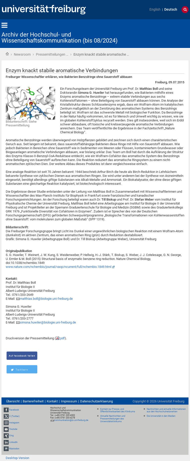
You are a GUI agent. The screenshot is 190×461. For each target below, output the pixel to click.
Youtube (13, 429)
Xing (11, 436)
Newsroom (22, 54)
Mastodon (14, 448)
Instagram (14, 422)
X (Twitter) (14, 416)
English (155, 9)
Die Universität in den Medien (161, 416)
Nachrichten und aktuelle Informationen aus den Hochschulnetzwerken (166, 410)
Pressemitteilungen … (52, 54)
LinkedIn (13, 442)
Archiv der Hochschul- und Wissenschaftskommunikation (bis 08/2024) (59, 37)
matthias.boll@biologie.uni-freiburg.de (46, 298)
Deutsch (170, 9)
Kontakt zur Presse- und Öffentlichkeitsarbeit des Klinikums (117, 410)
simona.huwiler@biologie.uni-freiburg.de (48, 322)
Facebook (14, 410)
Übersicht (13, 401)
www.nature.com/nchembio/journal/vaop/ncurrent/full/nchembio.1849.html (58, 267)
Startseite (7, 54)
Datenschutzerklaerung (96, 401)
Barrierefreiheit (33, 401)
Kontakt (52, 401)
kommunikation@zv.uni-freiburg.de (71, 420)
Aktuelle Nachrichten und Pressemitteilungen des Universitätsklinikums (112, 419)
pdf (62, 338)
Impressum (69, 401)
